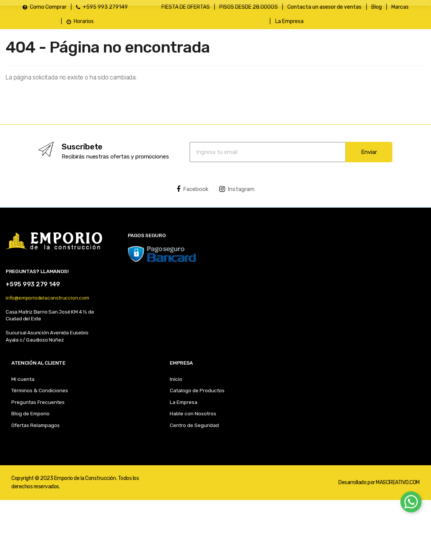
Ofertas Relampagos (35, 425)
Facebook (192, 189)
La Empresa (183, 402)
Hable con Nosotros (193, 413)
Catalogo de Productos (197, 390)
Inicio (176, 379)
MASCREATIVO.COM (398, 482)
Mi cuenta (22, 379)
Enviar (369, 152)
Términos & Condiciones (39, 390)
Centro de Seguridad (194, 425)
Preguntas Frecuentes (38, 402)
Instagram (236, 189)
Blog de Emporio (30, 413)
